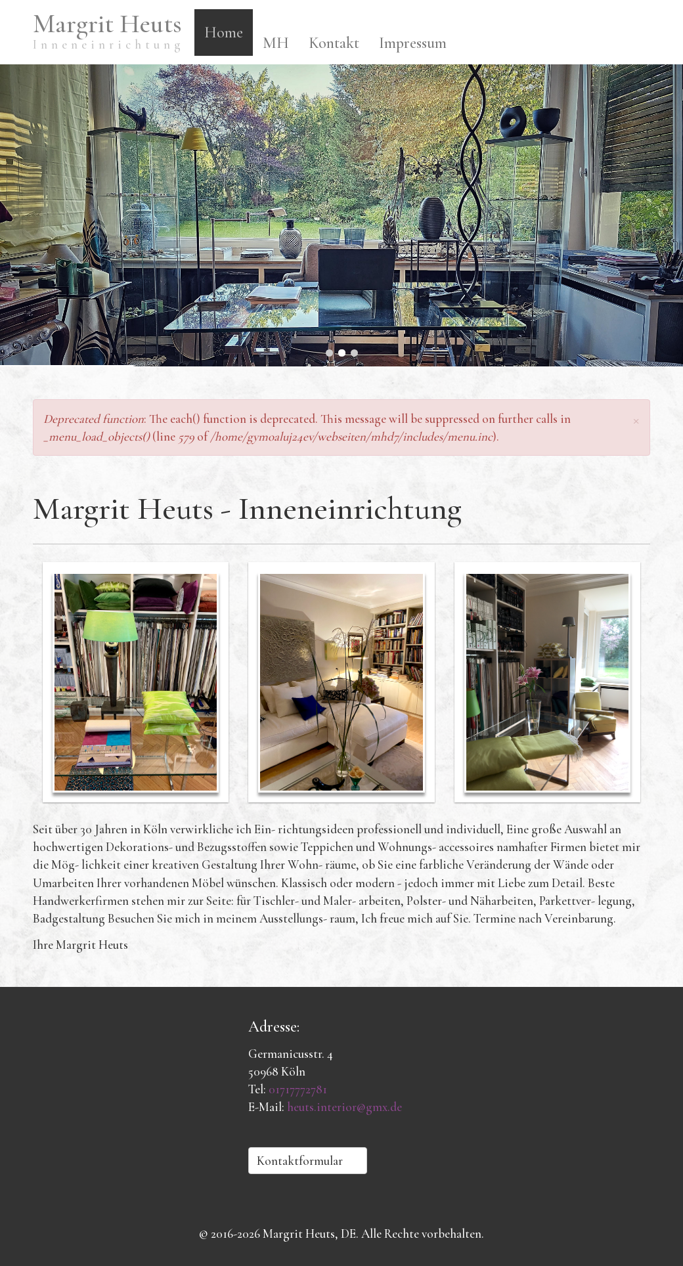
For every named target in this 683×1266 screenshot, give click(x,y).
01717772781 (298, 1089)
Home (223, 32)
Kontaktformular (308, 1160)
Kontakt (334, 43)
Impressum (413, 43)
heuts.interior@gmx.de (344, 1106)
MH (276, 43)
